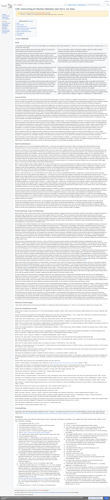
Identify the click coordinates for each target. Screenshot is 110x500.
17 (91, 233)
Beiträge (48, 12)
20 (80, 249)
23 (54, 258)
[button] (95, 498)
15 (59, 225)
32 (64, 284)
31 (77, 279)
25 (70, 263)
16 (23, 233)
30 (107, 277)
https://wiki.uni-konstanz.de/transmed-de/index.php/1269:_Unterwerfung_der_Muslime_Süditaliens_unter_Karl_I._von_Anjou (51, 413)
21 (35, 251)
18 (20, 242)
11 (89, 182)
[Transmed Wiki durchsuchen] (98, 5)
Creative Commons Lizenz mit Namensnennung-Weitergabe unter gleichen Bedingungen (48, 492)
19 (73, 242)
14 (62, 214)
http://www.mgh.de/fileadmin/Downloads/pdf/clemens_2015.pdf (33, 478)
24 (86, 259)
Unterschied (22, 14)
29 (40, 275)
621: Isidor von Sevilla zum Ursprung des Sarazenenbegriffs (35, 432)
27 (56, 266)
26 (29, 265)
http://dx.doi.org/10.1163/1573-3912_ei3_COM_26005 (64, 362)
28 (24, 270)
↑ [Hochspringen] (18, 423)
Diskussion (44, 12)
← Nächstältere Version (30, 14)
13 (30, 194)
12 (63, 185)
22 (87, 256)
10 (55, 179)
